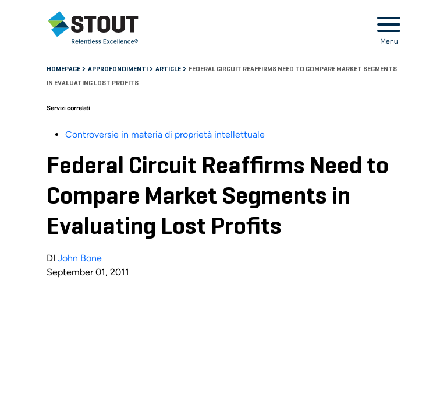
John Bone (80, 258)
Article (168, 69)
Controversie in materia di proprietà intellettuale (165, 134)
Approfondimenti (118, 69)
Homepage (64, 69)
